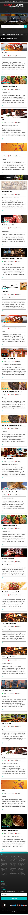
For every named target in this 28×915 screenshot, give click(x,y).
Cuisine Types (20, 34)
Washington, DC (21, 874)
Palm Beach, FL (21, 856)
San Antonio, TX (21, 863)
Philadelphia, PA (21, 858)
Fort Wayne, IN (4, 874)
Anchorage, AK (4, 856)
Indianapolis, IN (13, 861)
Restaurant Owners (7, 1)
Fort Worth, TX (12, 856)
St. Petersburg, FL (21, 870)
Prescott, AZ (20, 861)
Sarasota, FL (20, 867)
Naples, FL (12, 869)
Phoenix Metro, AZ (22, 859)
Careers (15, 1)
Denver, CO (3, 872)
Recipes (13, 11)
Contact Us (22, 1)
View (3, 34)
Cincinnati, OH (4, 867)
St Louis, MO (20, 872)
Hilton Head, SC (13, 860)
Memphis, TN (12, 865)
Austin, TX (13, 8)
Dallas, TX (3, 870)
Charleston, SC (4, 864)
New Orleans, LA (13, 872)
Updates (2, 887)
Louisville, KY (12, 864)
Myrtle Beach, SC (13, 868)
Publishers (3, 884)
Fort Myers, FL (3, 873)
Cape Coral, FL (4, 863)
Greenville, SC (12, 859)
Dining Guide (8, 11)
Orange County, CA (13, 873)
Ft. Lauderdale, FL (13, 858)
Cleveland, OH (4, 868)
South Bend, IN (21, 869)
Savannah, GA (21, 868)
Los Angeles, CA (13, 863)
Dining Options (10, 34)
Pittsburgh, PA (21, 860)
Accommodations (18, 11)
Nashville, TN (12, 870)
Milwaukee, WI (12, 867)
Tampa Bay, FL (21, 873)
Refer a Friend (4, 885)
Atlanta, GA (3, 860)
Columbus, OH (4, 869)
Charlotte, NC (3, 865)
